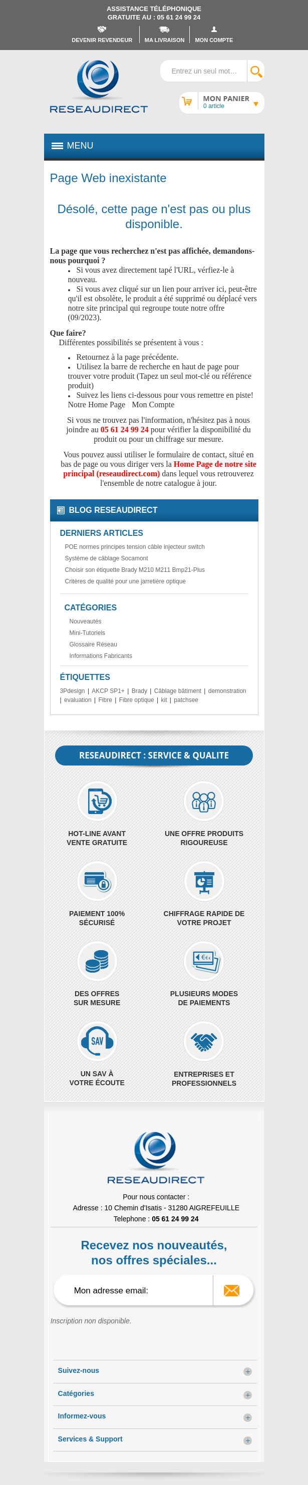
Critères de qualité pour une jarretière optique (125, 581)
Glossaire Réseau (93, 644)
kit (164, 699)
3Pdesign (72, 690)
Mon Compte (153, 404)
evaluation (78, 699)
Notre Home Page (97, 404)
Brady (139, 690)
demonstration (227, 690)
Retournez (93, 357)
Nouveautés (86, 621)
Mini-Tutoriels (88, 632)
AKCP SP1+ (108, 690)
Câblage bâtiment (177, 690)
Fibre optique (136, 699)
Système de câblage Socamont (106, 558)
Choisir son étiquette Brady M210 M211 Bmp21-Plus (135, 569)
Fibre (105, 699)
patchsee (186, 699)
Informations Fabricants (101, 655)
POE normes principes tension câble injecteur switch (135, 546)
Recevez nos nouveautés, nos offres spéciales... (154, 1252)
